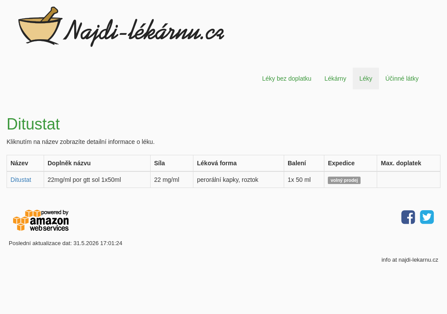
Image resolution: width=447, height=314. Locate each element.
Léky (365, 78)
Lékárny (335, 78)
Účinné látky (402, 78)
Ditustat (20, 179)
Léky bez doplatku (286, 78)
